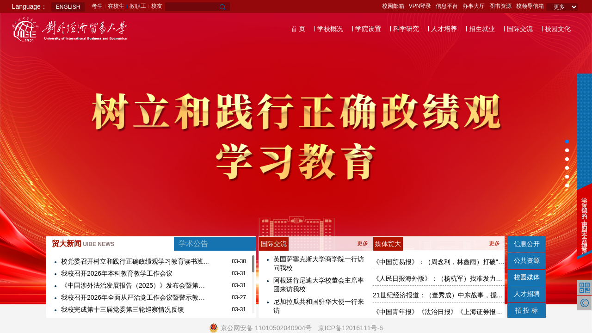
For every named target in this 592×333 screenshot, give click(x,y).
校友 (156, 6)
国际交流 (520, 28)
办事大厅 (473, 6)
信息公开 (527, 243)
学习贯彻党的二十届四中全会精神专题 (584, 219)
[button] (567, 141)
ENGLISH (68, 7)
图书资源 (500, 6)
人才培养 (444, 28)
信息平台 (447, 6)
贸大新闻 (83, 243)
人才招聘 (527, 293)
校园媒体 (527, 277)
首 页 (298, 28)
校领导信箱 (530, 6)
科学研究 (406, 28)
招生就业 (482, 28)
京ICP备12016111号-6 (350, 328)
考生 (97, 6)
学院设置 (368, 28)
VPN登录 (420, 6)
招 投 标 (526, 310)
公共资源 (527, 260)
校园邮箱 (393, 6)
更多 (362, 243)
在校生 (116, 6)
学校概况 (330, 28)
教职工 (138, 6)
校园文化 (558, 28)
